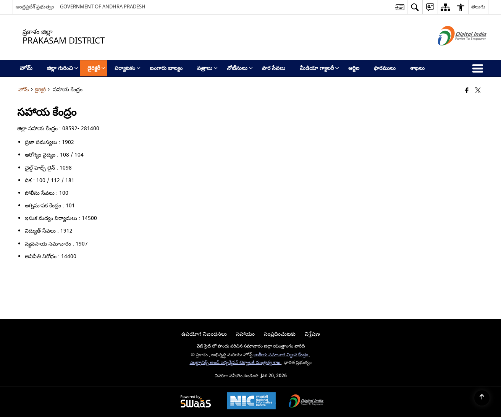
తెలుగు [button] (478, 6)
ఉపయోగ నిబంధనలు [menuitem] (204, 334)
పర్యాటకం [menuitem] (128, 68)
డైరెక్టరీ (40, 90)
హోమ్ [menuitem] (26, 68)
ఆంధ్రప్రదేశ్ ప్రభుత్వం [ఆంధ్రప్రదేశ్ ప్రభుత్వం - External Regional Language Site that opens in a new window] (35, 6)
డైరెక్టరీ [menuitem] (96, 68)
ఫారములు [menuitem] (385, 68)
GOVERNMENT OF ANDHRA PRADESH (102, 6)
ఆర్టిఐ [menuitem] (353, 68)
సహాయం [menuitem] (245, 334)
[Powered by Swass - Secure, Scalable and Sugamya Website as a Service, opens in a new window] (196, 402)
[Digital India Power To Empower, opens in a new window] (306, 402)
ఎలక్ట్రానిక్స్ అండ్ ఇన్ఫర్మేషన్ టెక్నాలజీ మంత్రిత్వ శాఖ (235, 362)
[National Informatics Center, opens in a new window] (251, 401)
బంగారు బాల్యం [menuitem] (166, 68)
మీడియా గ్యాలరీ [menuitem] (319, 68)
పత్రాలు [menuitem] (207, 68)
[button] (414, 7)
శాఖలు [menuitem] (417, 68)
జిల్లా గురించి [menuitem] (62, 68)
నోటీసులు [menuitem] (240, 68)
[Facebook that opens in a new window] (467, 91)
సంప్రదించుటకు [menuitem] (280, 334)
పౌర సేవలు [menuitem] (273, 68)
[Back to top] (482, 398)
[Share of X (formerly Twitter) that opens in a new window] (478, 91)
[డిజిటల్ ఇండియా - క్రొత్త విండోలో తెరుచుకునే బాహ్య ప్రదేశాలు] (452, 52)
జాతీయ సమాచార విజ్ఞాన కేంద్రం (281, 355)
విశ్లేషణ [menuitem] (312, 334)
